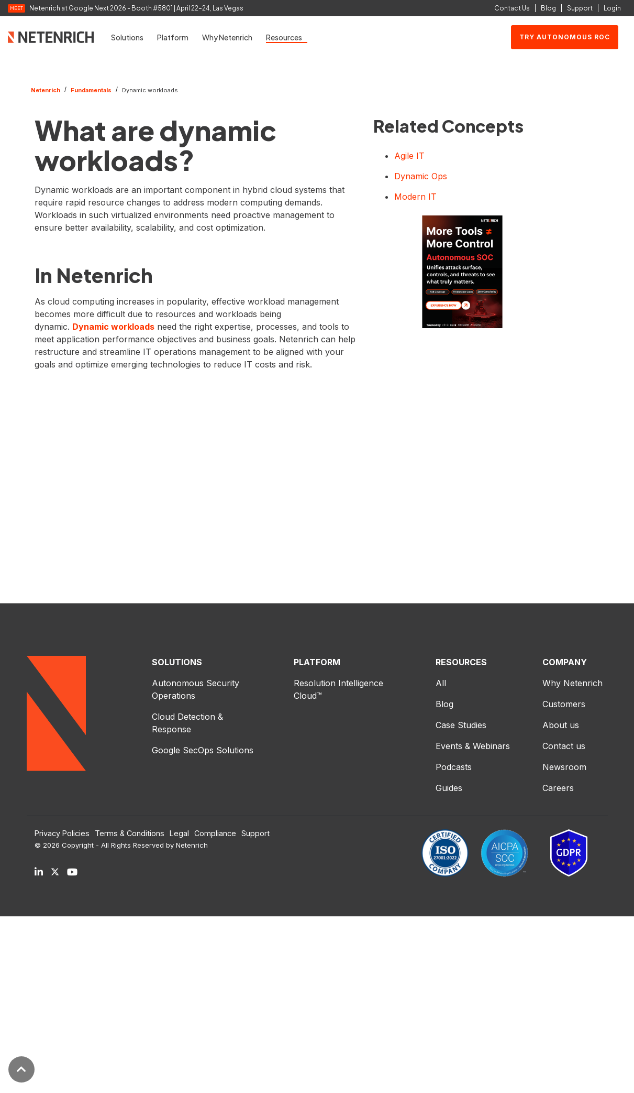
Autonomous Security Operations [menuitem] (197, 689)
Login (612, 8)
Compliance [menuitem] (215, 833)
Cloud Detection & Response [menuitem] (189, 722)
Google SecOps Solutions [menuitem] (202, 750)
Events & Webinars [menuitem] (473, 746)
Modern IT (415, 196)
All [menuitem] (441, 683)
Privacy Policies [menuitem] (62, 833)
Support (580, 8)
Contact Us (512, 8)
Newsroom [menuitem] (564, 767)
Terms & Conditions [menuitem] (129, 833)
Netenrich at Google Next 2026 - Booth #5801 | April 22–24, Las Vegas (136, 8)
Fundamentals (91, 90)
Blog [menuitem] (444, 704)
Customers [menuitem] (563, 704)
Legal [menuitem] (179, 833)
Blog (548, 8)
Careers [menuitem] (558, 788)
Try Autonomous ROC (564, 37)
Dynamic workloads (113, 326)
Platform (172, 37)
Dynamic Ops (420, 176)
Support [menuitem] (255, 833)
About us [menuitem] (560, 725)
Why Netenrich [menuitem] (572, 683)
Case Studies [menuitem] (461, 725)
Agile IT (409, 155)
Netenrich (45, 90)
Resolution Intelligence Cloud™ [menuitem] (340, 689)
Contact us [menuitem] (563, 746)
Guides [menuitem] (449, 788)
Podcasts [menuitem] (454, 767)
